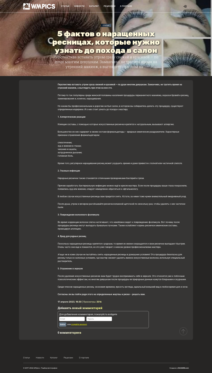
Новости (79, 6)
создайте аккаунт (79, 324)
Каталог (94, 6)
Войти (62, 324)
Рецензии (109, 6)
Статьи (65, 6)
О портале (126, 6)
